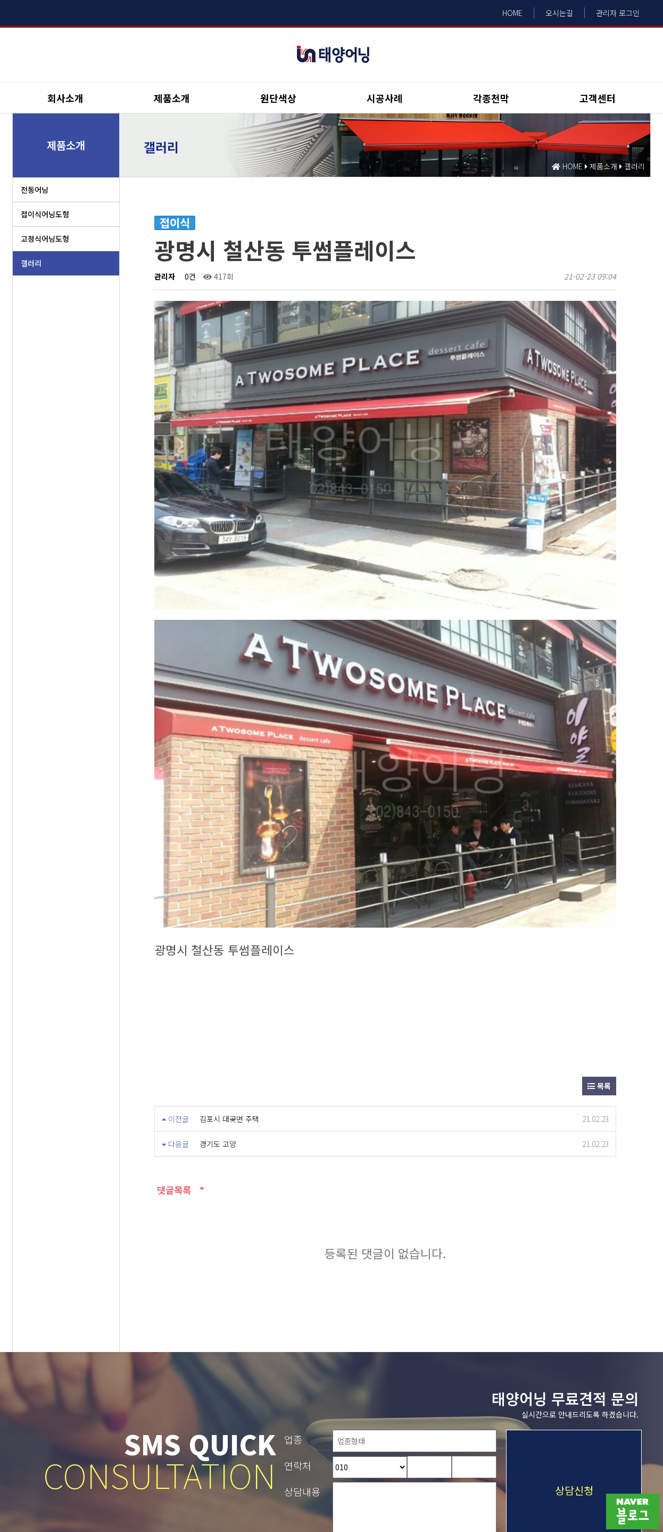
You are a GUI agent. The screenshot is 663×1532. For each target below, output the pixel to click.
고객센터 (597, 98)
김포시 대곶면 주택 (229, 928)
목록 (599, 895)
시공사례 (385, 98)
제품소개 (172, 98)
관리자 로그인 (618, 12)
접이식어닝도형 (45, 214)
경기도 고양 (218, 953)
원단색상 (278, 98)
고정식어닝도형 (45, 238)
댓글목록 (172, 999)
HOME (512, 12)
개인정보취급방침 (80, 1424)
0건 (189, 276)
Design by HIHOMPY (31, 1503)
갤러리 (31, 263)
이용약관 (26, 1424)
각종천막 (491, 98)
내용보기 (497, 1373)
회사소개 (65, 98)
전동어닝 (34, 189)
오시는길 (559, 12)
